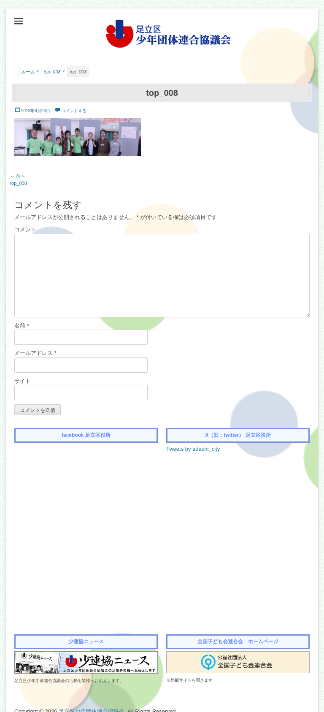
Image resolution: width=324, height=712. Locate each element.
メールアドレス (35, 353)
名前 (21, 325)
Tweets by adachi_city (193, 449)
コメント (25, 229)
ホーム (30, 71)
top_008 (54, 71)
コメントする (73, 110)
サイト (22, 381)
